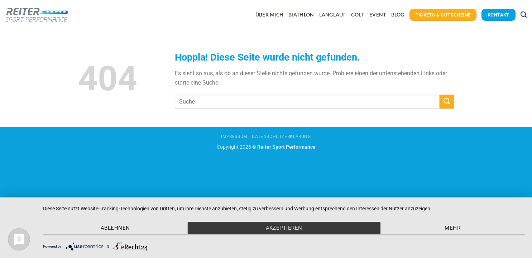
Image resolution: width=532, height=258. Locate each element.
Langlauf (332, 14)
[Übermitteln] (447, 102)
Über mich (269, 14)
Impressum (234, 136)
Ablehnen (115, 228)
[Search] (524, 15)
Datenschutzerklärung (281, 136)
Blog (397, 14)
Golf (357, 14)
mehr (452, 228)
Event (377, 14)
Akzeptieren (284, 228)
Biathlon (301, 14)
